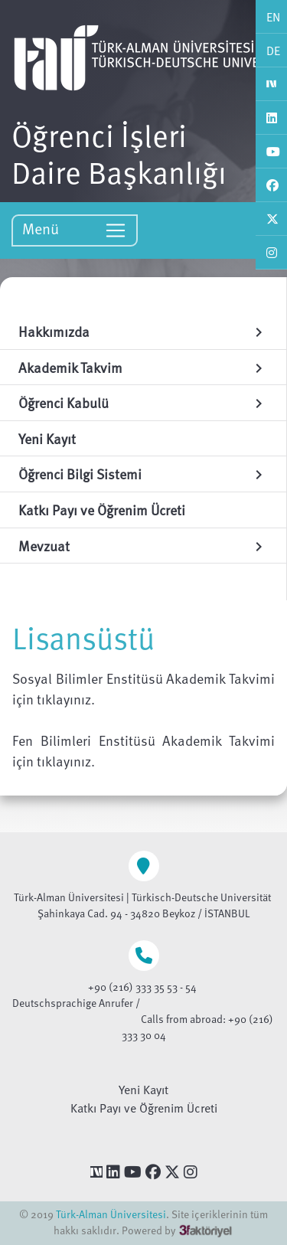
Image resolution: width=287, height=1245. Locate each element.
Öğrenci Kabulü (143, 402)
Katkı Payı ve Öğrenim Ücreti (143, 1108)
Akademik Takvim (143, 367)
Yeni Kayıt (143, 1089)
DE (273, 50)
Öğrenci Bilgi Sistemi (143, 473)
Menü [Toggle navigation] (74, 229)
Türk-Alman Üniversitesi (111, 1214)
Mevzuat (143, 545)
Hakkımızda (143, 331)
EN (273, 17)
